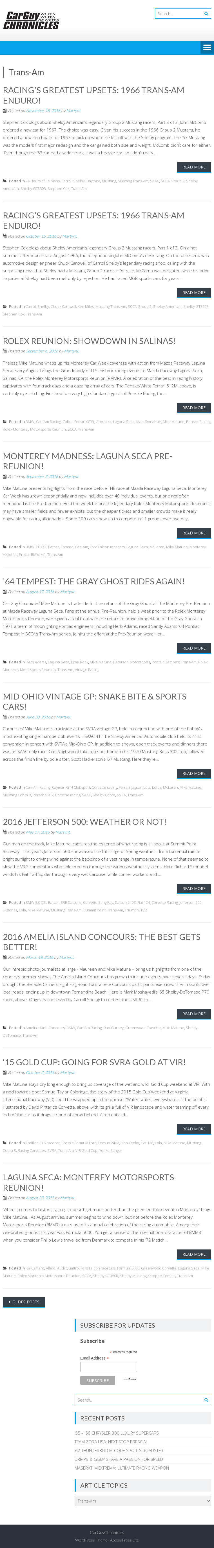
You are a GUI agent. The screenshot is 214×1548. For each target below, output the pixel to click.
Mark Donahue (148, 420)
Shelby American (167, 305)
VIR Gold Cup (86, 1148)
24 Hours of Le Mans (43, 180)
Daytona (93, 180)
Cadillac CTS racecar (43, 1140)
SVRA (121, 793)
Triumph (132, 908)
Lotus (156, 785)
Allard (50, 1265)
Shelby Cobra (104, 793)
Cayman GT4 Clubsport (71, 785)
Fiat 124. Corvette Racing (157, 900)
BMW (30, 420)
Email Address (94, 1355)
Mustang (109, 180)
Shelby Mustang (133, 1273)
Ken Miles (86, 305)
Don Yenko (130, 1140)
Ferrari (124, 785)
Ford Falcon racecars (107, 545)
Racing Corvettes (32, 1148)
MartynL (73, 110)
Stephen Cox (58, 188)
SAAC (154, 180)
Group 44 (104, 420)
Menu (207, 47)
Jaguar (136, 785)
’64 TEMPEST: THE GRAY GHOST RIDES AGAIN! (94, 580)
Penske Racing (198, 420)
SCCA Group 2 (172, 180)
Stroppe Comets (161, 1273)
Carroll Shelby (73, 180)
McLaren (157, 545)
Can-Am (81, 545)
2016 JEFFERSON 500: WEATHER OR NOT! (85, 820)
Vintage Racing (87, 668)
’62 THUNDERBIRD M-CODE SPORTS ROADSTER (119, 1448)
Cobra (68, 420)
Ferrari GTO (84, 420)
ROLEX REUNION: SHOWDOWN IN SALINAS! (90, 340)
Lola (146, 785)
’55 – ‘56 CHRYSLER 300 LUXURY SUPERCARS (117, 1430)
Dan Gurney (113, 1025)
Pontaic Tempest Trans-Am (174, 660)
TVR (144, 908)
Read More (194, 166)
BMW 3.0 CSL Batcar (42, 545)
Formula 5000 (128, 1265)
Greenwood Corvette (143, 1025)
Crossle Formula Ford (79, 1140)
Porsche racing (67, 793)
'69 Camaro (35, 1265)
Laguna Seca (124, 420)
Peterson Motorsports (131, 660)
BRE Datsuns (71, 900)
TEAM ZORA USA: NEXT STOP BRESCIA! (111, 1439)
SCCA (72, 428)
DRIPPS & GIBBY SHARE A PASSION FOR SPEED (119, 1456)
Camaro (67, 545)
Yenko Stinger (110, 1148)
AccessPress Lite (124, 1537)
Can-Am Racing (48, 420)
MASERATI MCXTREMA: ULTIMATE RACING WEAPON (122, 1465)
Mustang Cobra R (17, 793)
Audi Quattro (68, 1265)
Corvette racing (104, 785)
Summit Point (94, 908)
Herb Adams (36, 660)
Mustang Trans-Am (133, 180)
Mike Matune (173, 420)
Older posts (25, 1299)
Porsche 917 (43, 793)
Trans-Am (79, 188)
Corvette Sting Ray (98, 900)
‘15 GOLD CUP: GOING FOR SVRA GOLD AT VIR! (94, 1060)
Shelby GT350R (33, 188)
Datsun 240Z (125, 900)
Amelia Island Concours (45, 1025)
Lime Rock (79, 660)
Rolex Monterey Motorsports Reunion (34, 428)
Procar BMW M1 (32, 553)
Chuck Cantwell (63, 305)
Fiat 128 (147, 1140)
